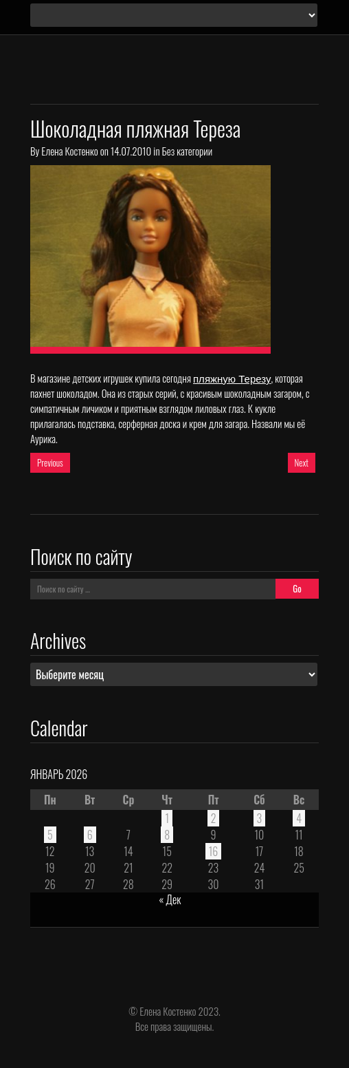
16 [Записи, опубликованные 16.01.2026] (213, 851)
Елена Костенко (69, 150)
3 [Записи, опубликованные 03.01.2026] (259, 818)
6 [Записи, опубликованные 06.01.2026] (90, 834)
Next (301, 462)
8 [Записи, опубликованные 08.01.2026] (167, 834)
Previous (50, 462)
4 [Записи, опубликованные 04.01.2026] (299, 818)
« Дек (170, 899)
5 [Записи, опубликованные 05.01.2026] (50, 834)
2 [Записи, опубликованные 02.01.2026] (213, 818)
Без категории (187, 150)
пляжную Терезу (232, 379)
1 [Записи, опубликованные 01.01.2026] (167, 818)
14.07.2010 (131, 150)
